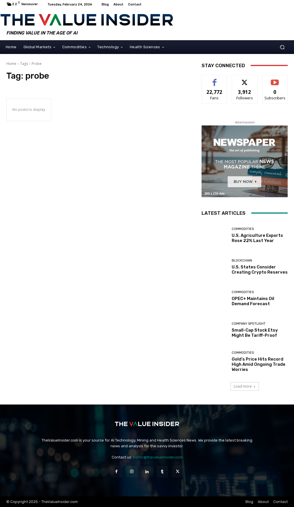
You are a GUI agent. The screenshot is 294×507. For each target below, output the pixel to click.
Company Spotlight (249, 323)
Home (11, 63)
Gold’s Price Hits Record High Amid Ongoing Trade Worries (258, 364)
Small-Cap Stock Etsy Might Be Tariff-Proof (255, 333)
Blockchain (242, 260)
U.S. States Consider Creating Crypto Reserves (260, 269)
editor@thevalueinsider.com (158, 457)
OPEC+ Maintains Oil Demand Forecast (253, 301)
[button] (282, 47)
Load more (245, 386)
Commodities (243, 229)
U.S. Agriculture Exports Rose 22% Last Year (257, 238)
